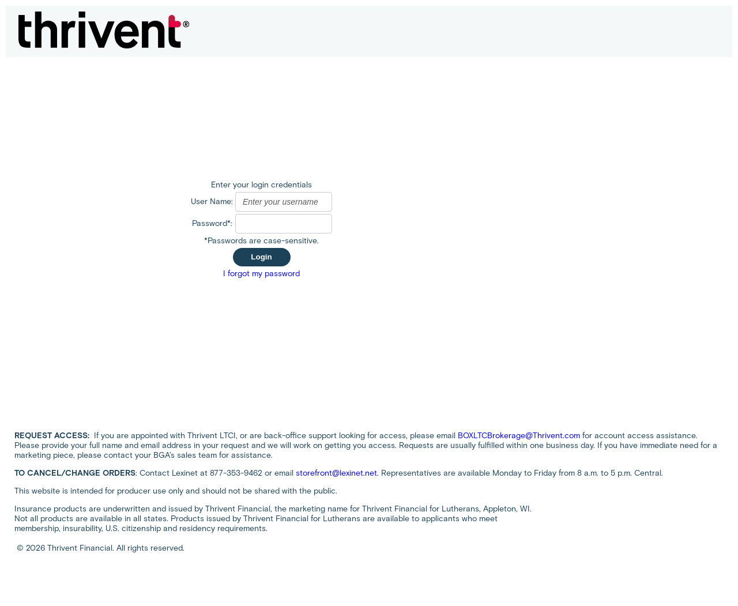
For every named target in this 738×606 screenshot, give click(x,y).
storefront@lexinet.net (336, 473)
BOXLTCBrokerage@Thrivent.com (519, 436)
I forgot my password (261, 273)
